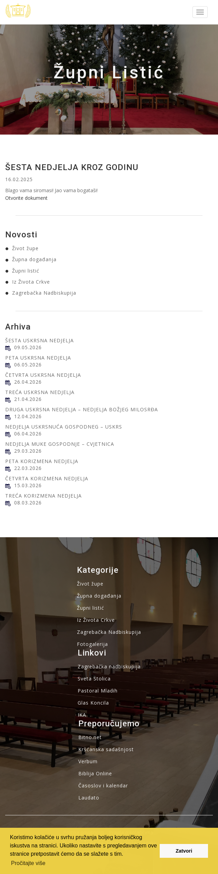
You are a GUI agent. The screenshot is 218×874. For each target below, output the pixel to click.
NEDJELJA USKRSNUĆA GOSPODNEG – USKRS (63, 426)
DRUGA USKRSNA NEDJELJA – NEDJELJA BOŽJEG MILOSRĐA (81, 409)
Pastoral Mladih (98, 690)
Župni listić (25, 270)
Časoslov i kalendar (103, 785)
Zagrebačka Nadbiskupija (44, 292)
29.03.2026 (28, 451)
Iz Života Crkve (31, 281)
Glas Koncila (93, 702)
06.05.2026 (28, 364)
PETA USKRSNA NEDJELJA (38, 357)
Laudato (88, 797)
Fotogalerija (92, 644)
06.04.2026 (28, 433)
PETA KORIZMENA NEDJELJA (41, 461)
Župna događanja (34, 259)
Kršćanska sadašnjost (106, 749)
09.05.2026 (28, 347)
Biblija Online (95, 773)
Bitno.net (90, 737)
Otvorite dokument (26, 198)
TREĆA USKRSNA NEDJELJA (40, 392)
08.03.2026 (28, 502)
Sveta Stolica (94, 678)
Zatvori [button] (184, 851)
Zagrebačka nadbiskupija (109, 666)
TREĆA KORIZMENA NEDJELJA (43, 495)
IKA (82, 714)
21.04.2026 (28, 399)
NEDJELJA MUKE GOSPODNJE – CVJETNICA (59, 444)
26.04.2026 (28, 382)
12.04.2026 (28, 416)
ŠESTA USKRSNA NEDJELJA (39, 340)
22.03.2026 (28, 468)
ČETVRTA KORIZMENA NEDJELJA (46, 478)
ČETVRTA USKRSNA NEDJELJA (43, 375)
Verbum (88, 761)
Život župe (25, 248)
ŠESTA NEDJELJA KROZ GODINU (71, 167)
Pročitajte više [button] (28, 863)
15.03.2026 (28, 485)
